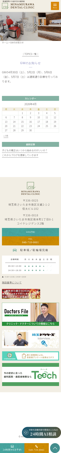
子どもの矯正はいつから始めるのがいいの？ (24, 150)
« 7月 (6, 135)
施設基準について (13, 285)
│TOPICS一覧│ (30, 54)
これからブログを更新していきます (20, 155)
